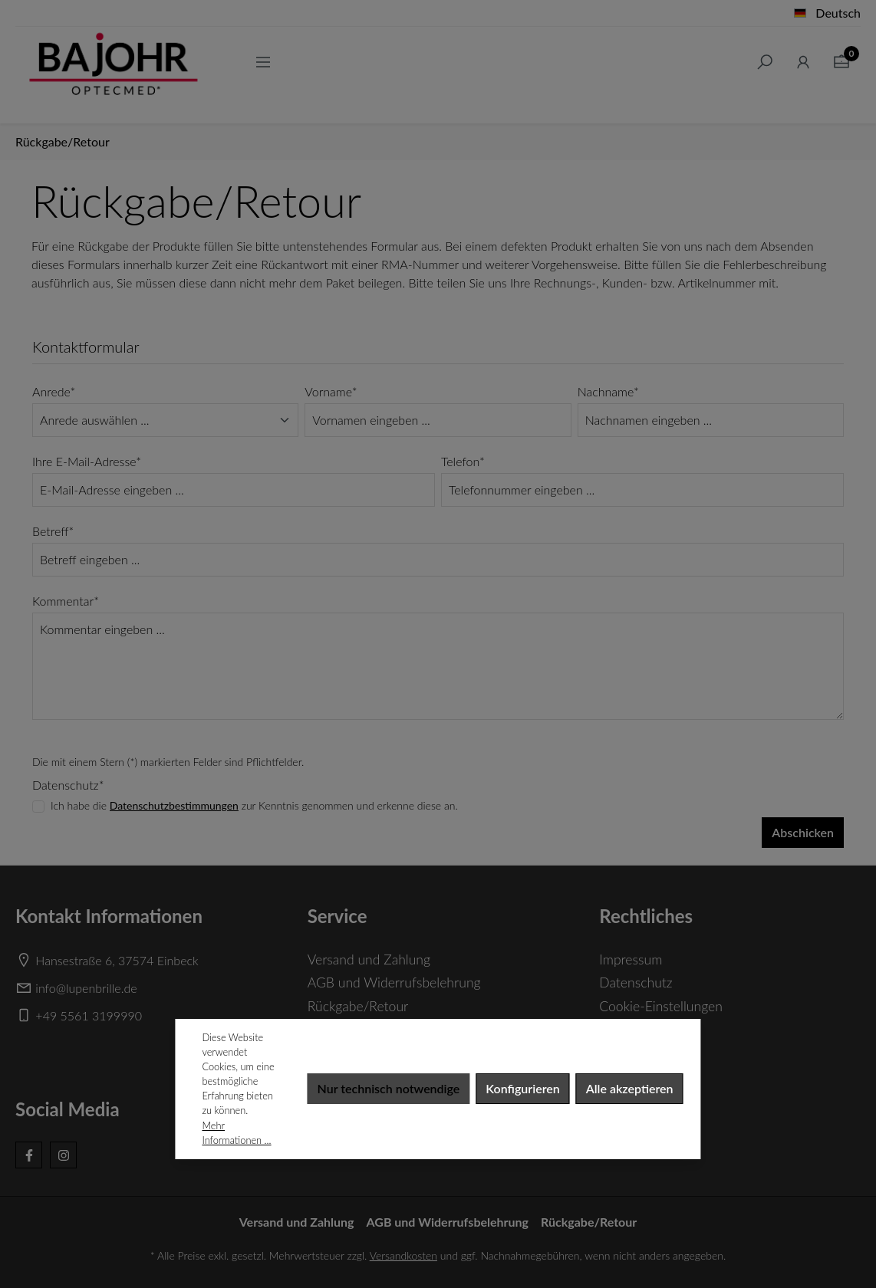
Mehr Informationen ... (236, 1132)
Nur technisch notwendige (389, 1088)
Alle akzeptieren (629, 1088)
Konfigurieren (522, 1088)
